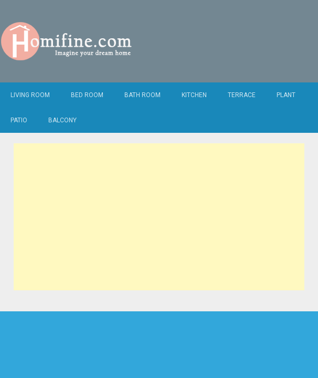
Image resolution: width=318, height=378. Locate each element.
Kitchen (194, 95)
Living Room (30, 95)
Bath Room (142, 95)
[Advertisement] (159, 216)
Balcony (62, 120)
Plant (286, 95)
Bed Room (87, 95)
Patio (18, 120)
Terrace (242, 95)
